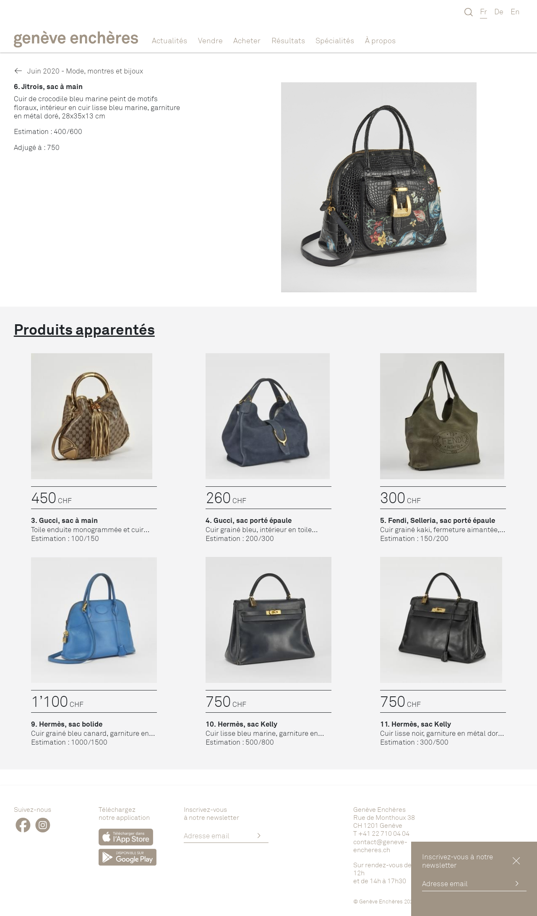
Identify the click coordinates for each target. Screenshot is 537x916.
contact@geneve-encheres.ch (380, 845)
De (498, 11)
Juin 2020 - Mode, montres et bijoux (78, 70)
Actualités (169, 40)
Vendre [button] (210, 40)
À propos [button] (380, 40)
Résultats (288, 40)
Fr (483, 11)
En (515, 11)
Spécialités (334, 40)
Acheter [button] (247, 40)
